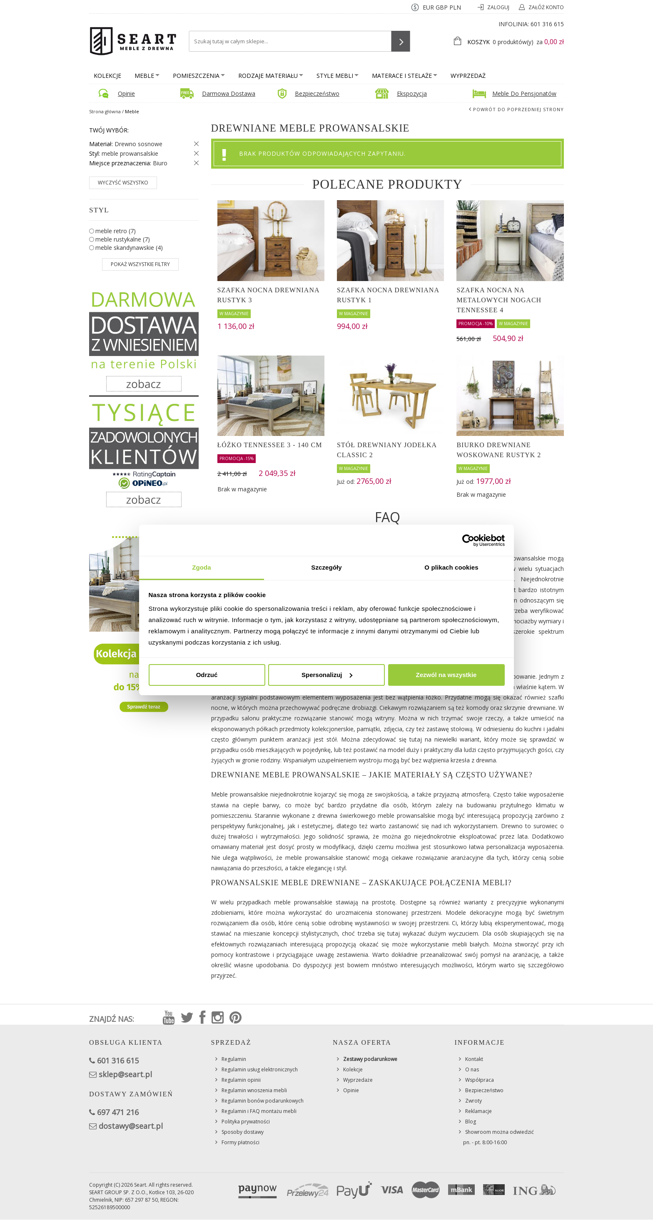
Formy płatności (240, 1142)
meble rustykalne (122, 239)
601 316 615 (547, 24)
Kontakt (474, 1059)
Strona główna (105, 111)
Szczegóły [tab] (326, 567)
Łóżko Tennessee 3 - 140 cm (269, 444)
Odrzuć (207, 674)
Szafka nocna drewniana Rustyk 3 (268, 295)
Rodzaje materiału (270, 76)
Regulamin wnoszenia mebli (254, 1090)
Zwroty (473, 1100)
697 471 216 (118, 1112)
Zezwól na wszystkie (446, 674)
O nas (472, 1069)
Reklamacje (478, 1111)
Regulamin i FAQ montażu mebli (259, 1111)
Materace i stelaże (404, 76)
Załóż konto (546, 7)
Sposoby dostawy (243, 1131)
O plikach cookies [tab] (451, 567)
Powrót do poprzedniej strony (518, 109)
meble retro (115, 231)
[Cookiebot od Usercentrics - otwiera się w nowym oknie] (468, 540)
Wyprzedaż (468, 76)
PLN (455, 7)
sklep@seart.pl (125, 1074)
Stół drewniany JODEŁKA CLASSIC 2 (386, 449)
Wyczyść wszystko (123, 182)
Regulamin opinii (241, 1079)
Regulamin (234, 1059)
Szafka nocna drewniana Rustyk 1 (388, 295)
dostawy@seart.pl (131, 1126)
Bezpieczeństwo (317, 93)
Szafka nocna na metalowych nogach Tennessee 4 (498, 300)
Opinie (126, 93)
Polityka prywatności (246, 1121)
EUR (428, 7)
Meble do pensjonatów (524, 93)
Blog (470, 1121)
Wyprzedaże (358, 1079)
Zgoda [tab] (201, 567)
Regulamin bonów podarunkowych (263, 1100)
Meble (147, 76)
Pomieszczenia (199, 76)
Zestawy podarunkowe (370, 1059)
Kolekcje (107, 76)
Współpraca (479, 1079)
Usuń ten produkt (194, 144)
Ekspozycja (412, 93)
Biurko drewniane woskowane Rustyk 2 (498, 449)
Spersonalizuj (327, 674)
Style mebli (338, 76)
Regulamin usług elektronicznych (260, 1069)
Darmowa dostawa (228, 93)
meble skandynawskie (129, 247)
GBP (442, 7)
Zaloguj (499, 7)
